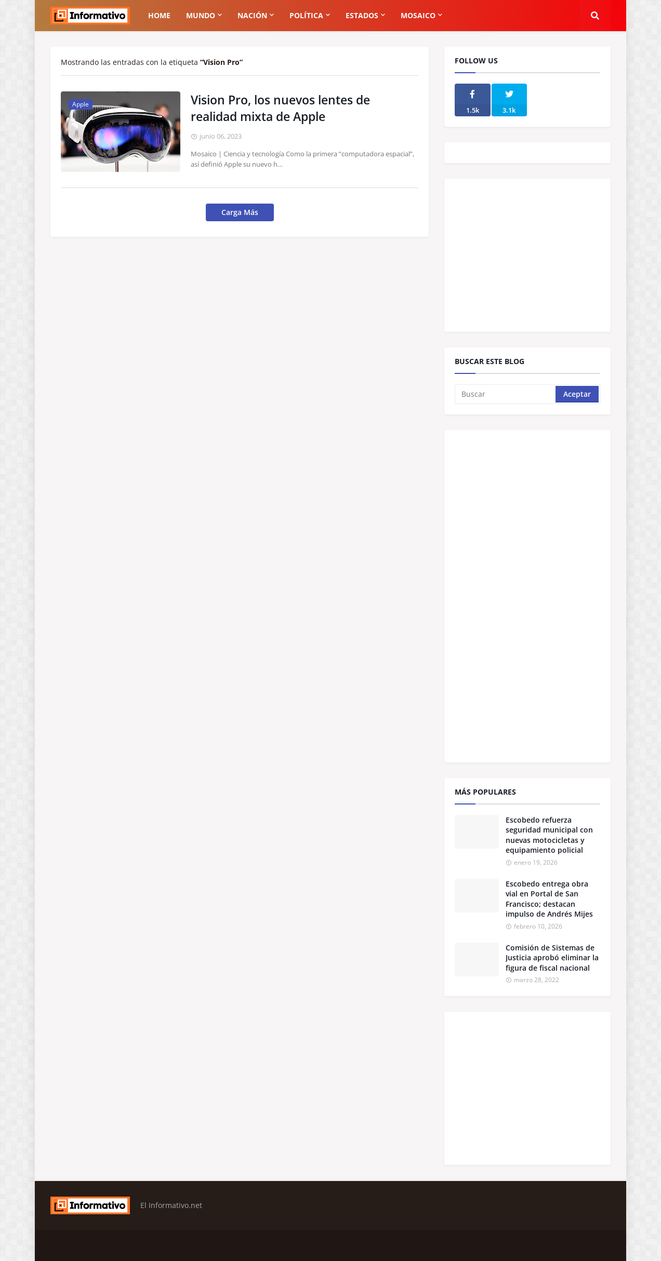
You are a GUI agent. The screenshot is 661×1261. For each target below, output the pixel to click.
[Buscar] (506, 394)
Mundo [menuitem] (200, 15)
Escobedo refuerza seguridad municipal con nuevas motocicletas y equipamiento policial (549, 835)
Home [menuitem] (159, 15)
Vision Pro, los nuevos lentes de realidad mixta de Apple (280, 108)
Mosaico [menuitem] (418, 15)
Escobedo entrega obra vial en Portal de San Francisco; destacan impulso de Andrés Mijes (549, 899)
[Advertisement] (533, 254)
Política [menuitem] (306, 15)
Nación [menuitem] (252, 15)
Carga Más (239, 212)
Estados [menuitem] (362, 15)
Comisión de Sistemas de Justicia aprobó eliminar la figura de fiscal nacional (552, 958)
